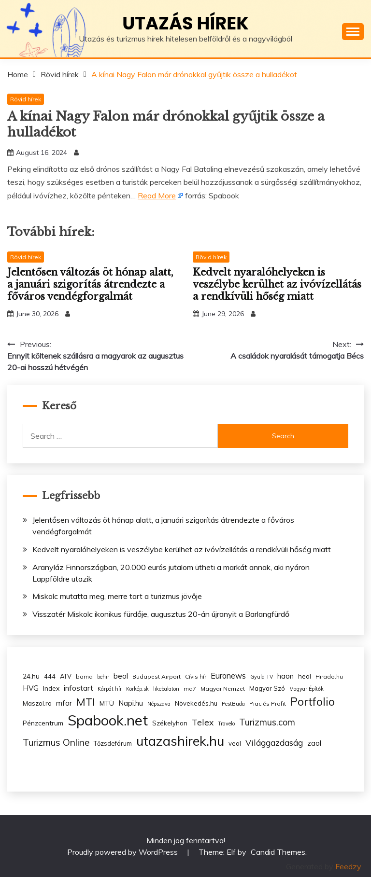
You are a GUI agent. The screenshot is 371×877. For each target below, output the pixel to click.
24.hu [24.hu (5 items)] (31, 676)
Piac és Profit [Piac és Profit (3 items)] (267, 703)
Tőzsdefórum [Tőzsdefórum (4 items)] (113, 743)
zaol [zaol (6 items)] (314, 743)
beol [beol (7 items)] (121, 676)
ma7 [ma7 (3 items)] (190, 688)
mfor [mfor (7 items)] (64, 703)
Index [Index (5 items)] (51, 688)
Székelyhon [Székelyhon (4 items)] (169, 723)
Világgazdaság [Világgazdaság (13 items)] (274, 742)
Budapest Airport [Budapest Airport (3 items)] (156, 676)
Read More (157, 195)
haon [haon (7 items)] (285, 676)
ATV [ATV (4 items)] (65, 676)
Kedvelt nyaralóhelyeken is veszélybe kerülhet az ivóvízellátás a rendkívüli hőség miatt (277, 284)
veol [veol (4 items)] (234, 743)
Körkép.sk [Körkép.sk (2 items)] (137, 688)
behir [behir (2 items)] (103, 676)
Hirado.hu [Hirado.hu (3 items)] (329, 676)
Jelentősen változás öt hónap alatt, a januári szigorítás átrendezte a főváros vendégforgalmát (90, 284)
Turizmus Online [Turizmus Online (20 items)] (56, 742)
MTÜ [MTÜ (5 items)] (107, 703)
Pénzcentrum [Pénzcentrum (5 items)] (43, 723)
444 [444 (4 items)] (50, 676)
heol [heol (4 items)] (304, 676)
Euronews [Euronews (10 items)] (228, 676)
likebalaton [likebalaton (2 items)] (166, 688)
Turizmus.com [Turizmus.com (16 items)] (267, 722)
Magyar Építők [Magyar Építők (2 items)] (306, 688)
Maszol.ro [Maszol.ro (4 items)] (37, 703)
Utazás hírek (185, 23)
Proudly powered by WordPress (123, 852)
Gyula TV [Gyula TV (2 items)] (261, 676)
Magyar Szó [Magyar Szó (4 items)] (267, 688)
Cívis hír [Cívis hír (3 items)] (195, 676)
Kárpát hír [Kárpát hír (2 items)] (110, 688)
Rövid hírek (25, 99)
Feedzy (348, 866)
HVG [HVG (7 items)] (31, 688)
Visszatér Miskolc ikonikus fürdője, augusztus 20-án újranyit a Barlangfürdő (160, 614)
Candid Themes (278, 852)
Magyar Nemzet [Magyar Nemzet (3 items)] (222, 688)
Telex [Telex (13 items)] (203, 722)
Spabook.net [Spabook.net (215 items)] (108, 720)
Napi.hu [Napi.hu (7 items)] (130, 703)
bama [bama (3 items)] (84, 676)
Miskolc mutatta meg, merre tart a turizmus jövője (117, 596)
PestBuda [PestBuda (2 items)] (233, 703)
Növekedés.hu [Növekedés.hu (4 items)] (196, 703)
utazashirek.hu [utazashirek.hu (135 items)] (180, 741)
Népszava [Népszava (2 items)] (159, 703)
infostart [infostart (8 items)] (78, 688)
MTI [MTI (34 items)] (85, 702)
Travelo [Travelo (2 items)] (226, 723)
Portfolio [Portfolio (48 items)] (312, 702)
